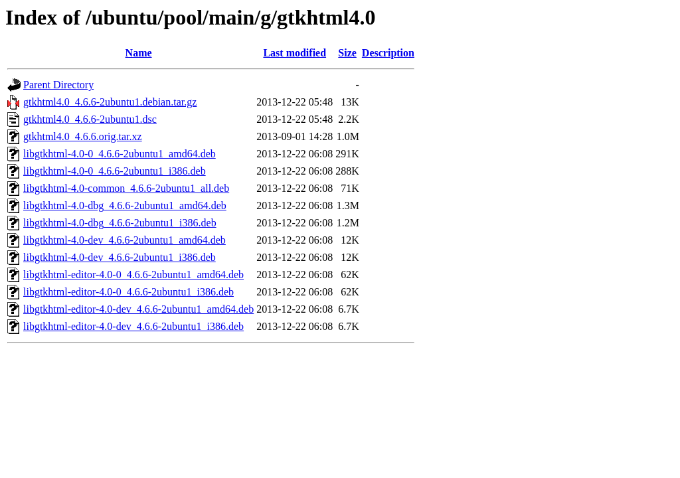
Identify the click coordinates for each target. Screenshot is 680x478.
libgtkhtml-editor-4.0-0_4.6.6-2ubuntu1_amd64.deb (133, 274)
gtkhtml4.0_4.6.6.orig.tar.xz (82, 136)
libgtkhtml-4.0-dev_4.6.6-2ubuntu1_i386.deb (119, 257)
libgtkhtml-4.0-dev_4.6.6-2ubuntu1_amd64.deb (124, 240)
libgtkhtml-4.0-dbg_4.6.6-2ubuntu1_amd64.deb (124, 205)
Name (139, 52)
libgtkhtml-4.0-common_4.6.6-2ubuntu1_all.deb (126, 188)
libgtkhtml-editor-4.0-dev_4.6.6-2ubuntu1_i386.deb (133, 326)
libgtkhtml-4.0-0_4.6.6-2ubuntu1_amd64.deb (119, 153)
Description (388, 52)
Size (347, 52)
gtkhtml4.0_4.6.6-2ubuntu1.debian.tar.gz (110, 102)
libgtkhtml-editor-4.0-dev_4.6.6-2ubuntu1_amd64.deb (138, 309)
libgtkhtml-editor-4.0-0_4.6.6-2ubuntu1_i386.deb (128, 291)
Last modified (294, 52)
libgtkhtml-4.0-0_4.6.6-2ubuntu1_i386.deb (114, 171)
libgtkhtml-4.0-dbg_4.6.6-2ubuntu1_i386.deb (119, 222)
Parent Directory (58, 84)
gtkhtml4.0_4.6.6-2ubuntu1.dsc (90, 119)
